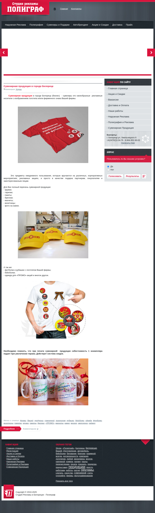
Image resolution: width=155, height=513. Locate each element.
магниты (59, 423)
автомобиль (83, 451)
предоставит (61, 467)
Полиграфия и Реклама (17, 464)
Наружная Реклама (15, 24)
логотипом (60, 420)
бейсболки (79, 420)
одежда (88, 420)
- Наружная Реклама (118, 116)
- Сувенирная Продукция (120, 127)
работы (69, 470)
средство (68, 473)
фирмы (23, 420)
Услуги (19, 89)
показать (82, 464)
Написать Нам (128, 143)
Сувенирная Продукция (17, 467)
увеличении (83, 423)
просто (89, 467)
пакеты (33, 423)
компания (83, 456)
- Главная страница (117, 88)
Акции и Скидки (100, 24)
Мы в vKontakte (54, 9)
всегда (59, 456)
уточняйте (60, 475)
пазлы (85, 461)
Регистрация (12, 451)
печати (74, 464)
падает (92, 423)
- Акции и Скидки (116, 94)
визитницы (8, 423)
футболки (97, 420)
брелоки (41, 423)
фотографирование (83, 475)
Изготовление (69, 451)
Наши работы (12, 459)
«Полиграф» (68, 448)
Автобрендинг (80, 24)
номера (69, 461)
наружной (60, 461)
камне (67, 423)
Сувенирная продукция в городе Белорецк (28, 86)
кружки (26, 423)
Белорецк (80, 448)
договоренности (70, 456)
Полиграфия (36, 24)
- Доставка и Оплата (118, 105)
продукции (38, 420)
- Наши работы (115, 111)
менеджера (79, 459)
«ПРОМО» (50, 423)
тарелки (18, 423)
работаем (60, 470)
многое (74, 423)
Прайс (129, 24)
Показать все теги (64, 481)
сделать (59, 473)
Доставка (117, 24)
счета (90, 473)
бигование (71, 453)
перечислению (63, 464)
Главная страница (14, 448)
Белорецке (91, 448)
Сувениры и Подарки (58, 24)
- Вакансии (113, 99)
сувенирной (49, 420)
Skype (58, 448)
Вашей (30, 420)
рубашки (70, 420)
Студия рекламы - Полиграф (25, 8)
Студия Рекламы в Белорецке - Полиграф (9, 492)
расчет (77, 470)
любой (70, 459)
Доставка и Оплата (15, 456)
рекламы (87, 470)
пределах (92, 464)
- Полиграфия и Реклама (120, 122)
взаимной (91, 453)
